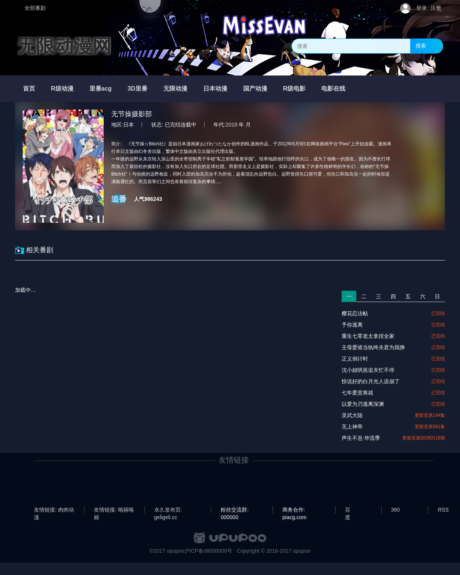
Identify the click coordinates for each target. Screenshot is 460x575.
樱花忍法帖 (355, 313)
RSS (443, 510)
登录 (421, 8)
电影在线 (333, 88)
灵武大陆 (352, 415)
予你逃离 (352, 325)
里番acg (100, 88)
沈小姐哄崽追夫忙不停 (368, 370)
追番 (118, 199)
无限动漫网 (64, 46)
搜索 (421, 46)
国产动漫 (255, 88)
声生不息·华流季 (361, 438)
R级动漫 (62, 88)
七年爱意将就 (357, 393)
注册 (436, 8)
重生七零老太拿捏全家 (368, 336)
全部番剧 (35, 8)
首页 (29, 88)
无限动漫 (175, 88)
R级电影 (294, 88)
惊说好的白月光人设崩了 (371, 381)
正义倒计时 (355, 359)
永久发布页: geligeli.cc (168, 510)
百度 (347, 510)
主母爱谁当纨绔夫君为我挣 (373, 347)
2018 (231, 124)
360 (395, 510)
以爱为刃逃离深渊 (363, 404)
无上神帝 (352, 427)
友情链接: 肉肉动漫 (54, 510)
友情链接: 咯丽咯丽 (114, 510)
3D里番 (137, 88)
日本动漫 (215, 88)
